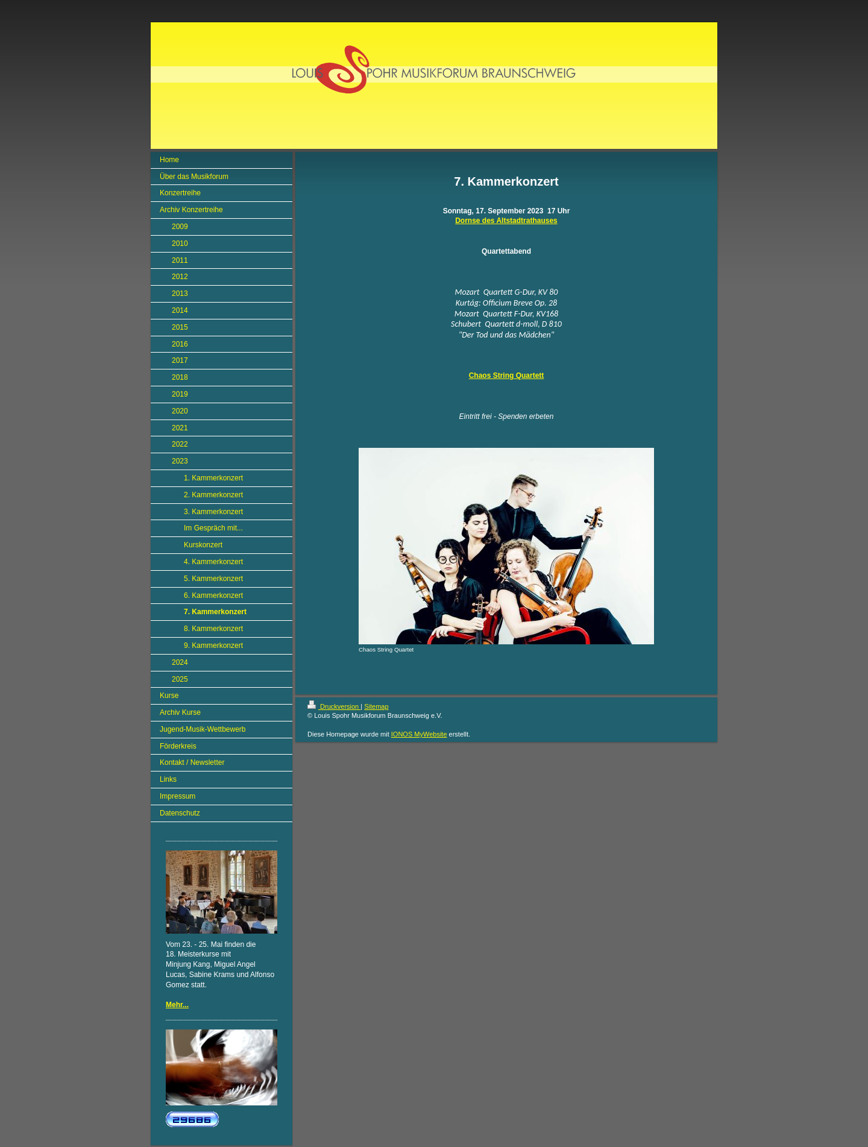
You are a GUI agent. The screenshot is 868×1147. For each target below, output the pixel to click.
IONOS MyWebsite (419, 734)
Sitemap (376, 706)
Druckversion (333, 706)
